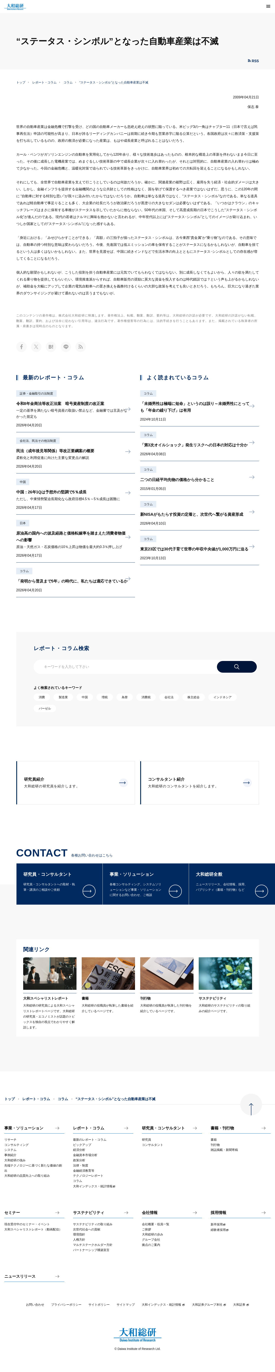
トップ (20, 82)
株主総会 (193, 697)
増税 (105, 697)
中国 (23, 482)
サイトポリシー (99, 1304)
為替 (125, 697)
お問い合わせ (35, 1304)
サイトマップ (126, 1304)
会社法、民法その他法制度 (38, 440)
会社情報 (150, 1213)
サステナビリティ (88, 1213)
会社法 (169, 697)
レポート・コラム (44, 82)
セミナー (12, 1213)
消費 (42, 697)
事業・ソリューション (23, 1128)
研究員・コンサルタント (163, 1128)
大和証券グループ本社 (209, 1304)
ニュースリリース (20, 1276)
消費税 (146, 697)
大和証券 (241, 1304)
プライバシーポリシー (66, 1304)
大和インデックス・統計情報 (163, 1304)
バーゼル (45, 708)
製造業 (63, 697)
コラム (68, 82)
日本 (23, 523)
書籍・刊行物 (222, 1128)
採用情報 (218, 1213)
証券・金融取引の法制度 (36, 393)
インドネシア (222, 697)
